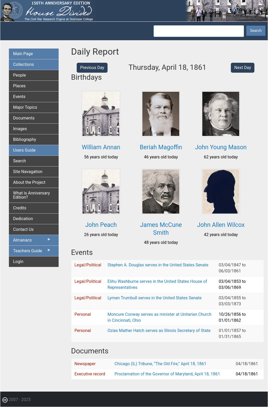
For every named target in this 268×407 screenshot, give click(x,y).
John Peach (101, 224)
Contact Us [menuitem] (23, 229)
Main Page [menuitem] (23, 53)
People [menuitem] (19, 75)
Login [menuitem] (18, 261)
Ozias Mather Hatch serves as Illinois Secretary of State (159, 330)
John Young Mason (221, 147)
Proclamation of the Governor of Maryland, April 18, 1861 (167, 373)
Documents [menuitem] (24, 118)
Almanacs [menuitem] (32, 241)
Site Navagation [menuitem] (27, 171)
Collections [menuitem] (23, 64)
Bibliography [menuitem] (24, 139)
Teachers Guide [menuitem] (32, 252)
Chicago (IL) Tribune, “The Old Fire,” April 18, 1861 (160, 363)
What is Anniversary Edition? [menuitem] (31, 195)
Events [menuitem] (19, 96)
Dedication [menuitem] (23, 218)
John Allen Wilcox (221, 224)
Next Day (242, 67)
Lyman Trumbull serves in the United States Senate (155, 297)
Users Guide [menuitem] (24, 150)
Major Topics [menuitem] (25, 107)
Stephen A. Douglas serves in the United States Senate (158, 264)
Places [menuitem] (19, 85)
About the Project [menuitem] (29, 182)
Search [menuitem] (19, 160)
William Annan (101, 147)
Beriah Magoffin (161, 147)
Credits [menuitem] (19, 207)
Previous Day (92, 67)
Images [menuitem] (20, 128)
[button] (100, 135)
